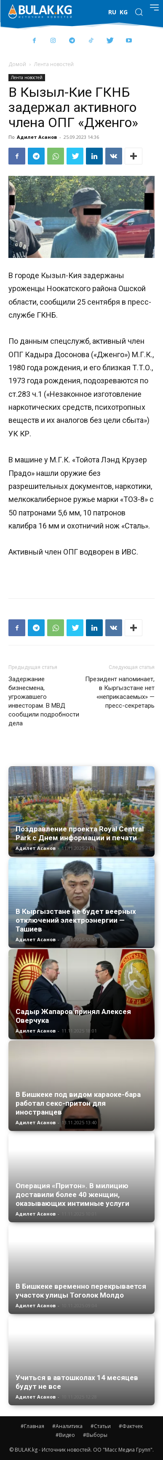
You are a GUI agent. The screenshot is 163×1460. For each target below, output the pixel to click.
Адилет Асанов (37, 137)
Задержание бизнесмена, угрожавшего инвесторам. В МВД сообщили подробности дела (43, 701)
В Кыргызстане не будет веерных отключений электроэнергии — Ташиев (76, 920)
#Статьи (101, 1426)
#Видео (65, 1435)
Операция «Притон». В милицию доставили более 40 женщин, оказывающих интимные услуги (72, 1194)
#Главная (32, 1426)
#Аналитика (67, 1426)
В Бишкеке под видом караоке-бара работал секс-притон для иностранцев (78, 1103)
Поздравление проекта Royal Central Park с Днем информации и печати (80, 833)
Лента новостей (54, 64)
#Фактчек (131, 1426)
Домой (17, 64)
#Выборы (95, 1435)
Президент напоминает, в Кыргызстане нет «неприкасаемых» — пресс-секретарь (120, 692)
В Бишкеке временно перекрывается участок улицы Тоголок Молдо (81, 1290)
